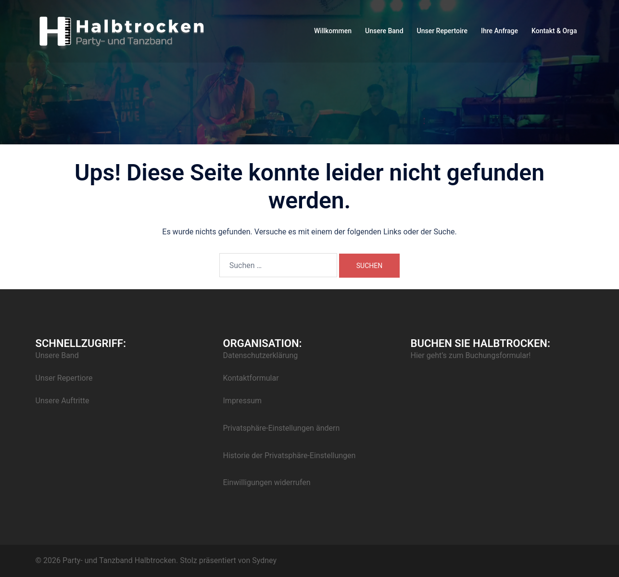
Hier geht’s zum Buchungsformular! (471, 355)
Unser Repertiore (64, 378)
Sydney (264, 560)
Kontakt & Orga (554, 31)
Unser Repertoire (442, 31)
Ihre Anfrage (499, 31)
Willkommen (333, 31)
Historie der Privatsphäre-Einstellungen (289, 455)
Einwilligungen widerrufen (267, 482)
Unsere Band (384, 31)
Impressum (242, 400)
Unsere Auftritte (62, 400)
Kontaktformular (251, 378)
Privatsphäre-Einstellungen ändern (281, 428)
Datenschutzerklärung (260, 355)
